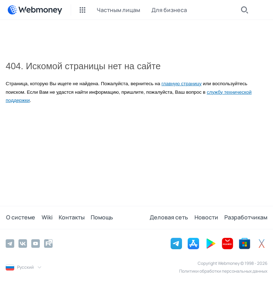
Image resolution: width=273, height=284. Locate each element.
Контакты (70, 218)
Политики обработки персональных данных (223, 271)
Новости (207, 218)
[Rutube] (48, 243)
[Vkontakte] (22, 243)
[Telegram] (10, 243)
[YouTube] (35, 243)
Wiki (46, 218)
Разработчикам (245, 218)
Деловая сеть (170, 218)
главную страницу (181, 83)
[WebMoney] (34, 10)
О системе (20, 218)
